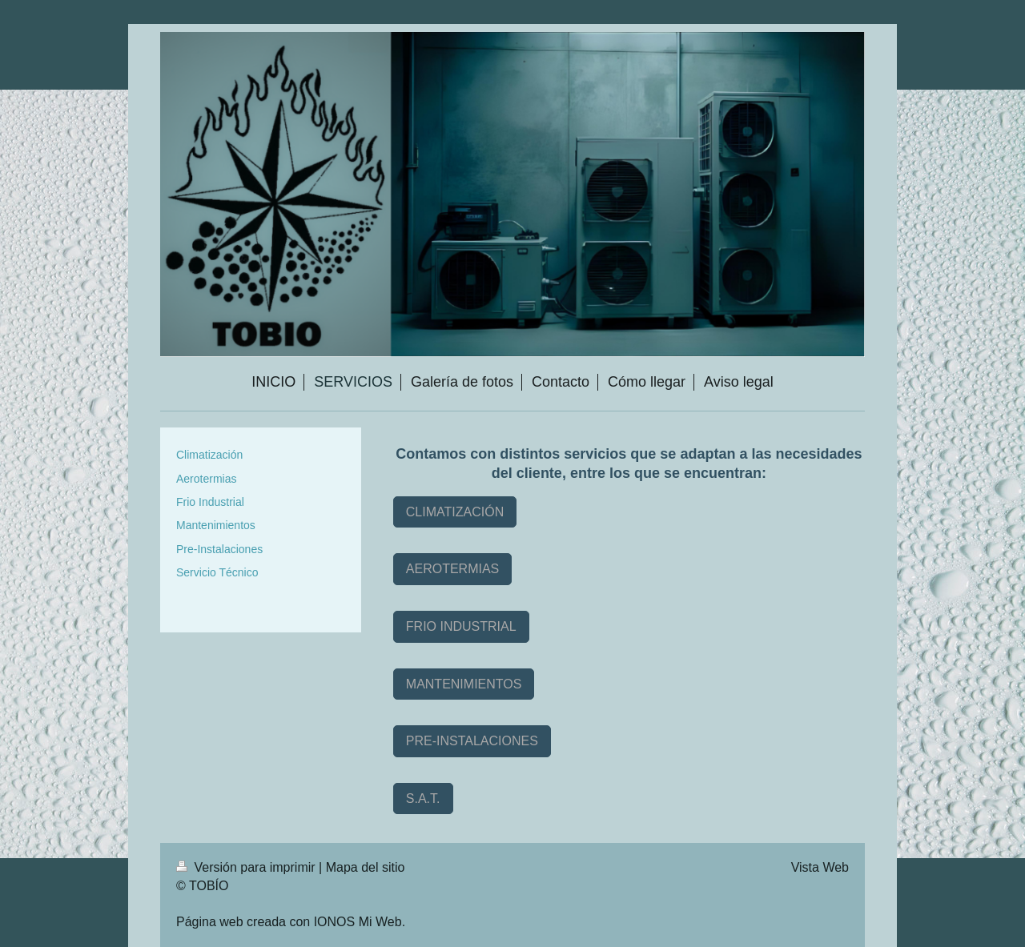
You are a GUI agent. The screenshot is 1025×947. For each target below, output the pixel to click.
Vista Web (820, 867)
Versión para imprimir (247, 867)
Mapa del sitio (365, 867)
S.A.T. (423, 798)
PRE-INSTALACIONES (472, 741)
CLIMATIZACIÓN (455, 512)
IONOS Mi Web (358, 922)
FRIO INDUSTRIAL (461, 626)
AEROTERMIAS (452, 569)
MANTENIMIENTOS (464, 684)
